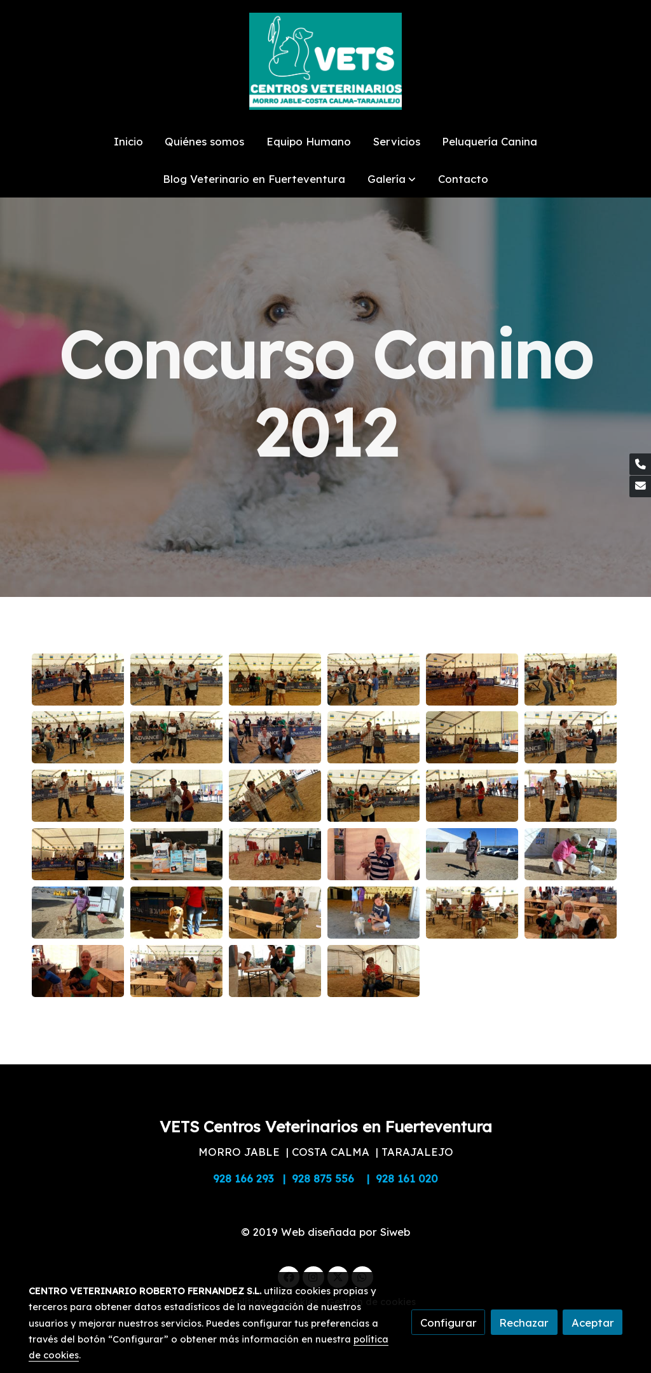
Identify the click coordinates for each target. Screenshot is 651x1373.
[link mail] (640, 486)
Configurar (448, 1322)
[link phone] (640, 464)
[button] (392, 179)
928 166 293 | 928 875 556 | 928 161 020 (325, 1178)
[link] (325, 61)
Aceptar (593, 1322)
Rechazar (524, 1322)
